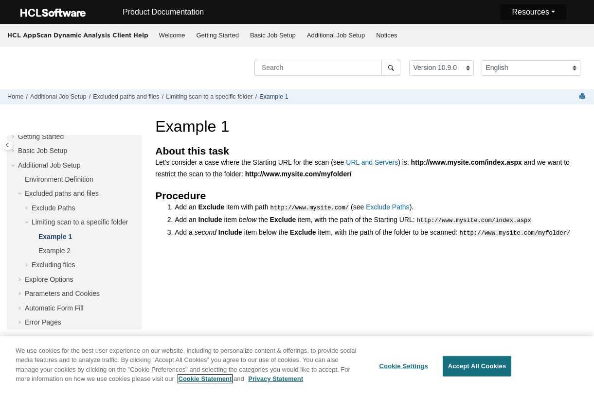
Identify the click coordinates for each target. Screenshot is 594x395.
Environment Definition (59, 179)
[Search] (390, 67)
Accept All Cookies (477, 368)
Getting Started (217, 35)
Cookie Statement (205, 381)
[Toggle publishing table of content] (7, 145)
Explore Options (49, 279)
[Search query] (327, 67)
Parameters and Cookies (62, 293)
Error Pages (43, 322)
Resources (530, 12)
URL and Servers (372, 162)
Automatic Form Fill (54, 308)
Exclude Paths (53, 208)
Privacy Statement (275, 381)
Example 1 (273, 96)
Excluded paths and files (126, 96)
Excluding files (53, 265)
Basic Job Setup (273, 35)
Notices (386, 35)
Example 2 (54, 251)
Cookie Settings (403, 368)
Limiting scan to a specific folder (209, 96)
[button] (14, 137)
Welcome (172, 35)
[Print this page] (583, 97)
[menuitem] (172, 35)
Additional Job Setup (336, 35)
